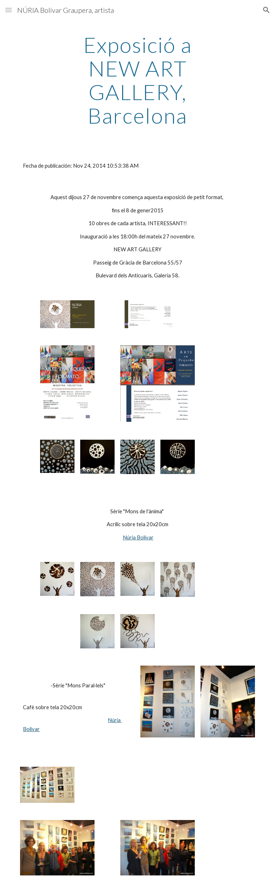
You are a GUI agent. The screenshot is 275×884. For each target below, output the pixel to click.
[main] (137, 80)
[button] (8, 10)
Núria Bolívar (138, 537)
